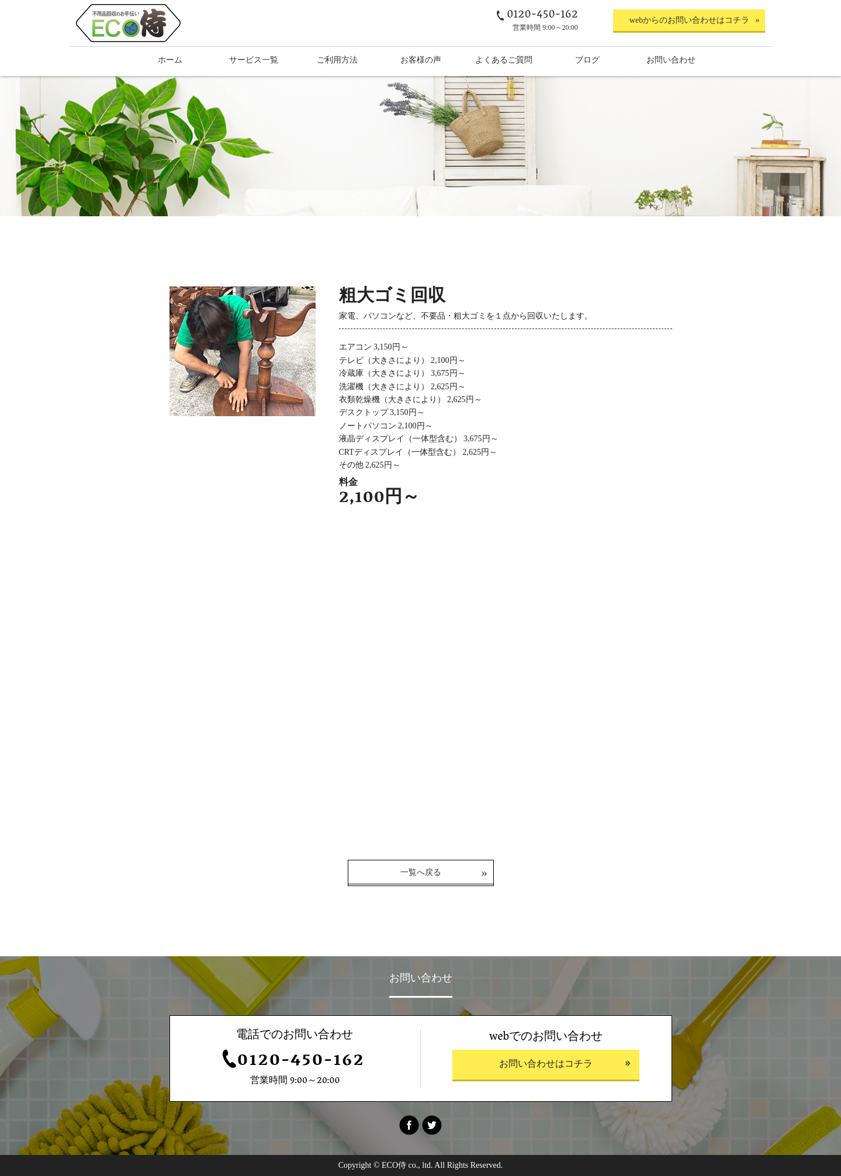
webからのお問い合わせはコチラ (689, 20)
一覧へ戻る (420, 872)
